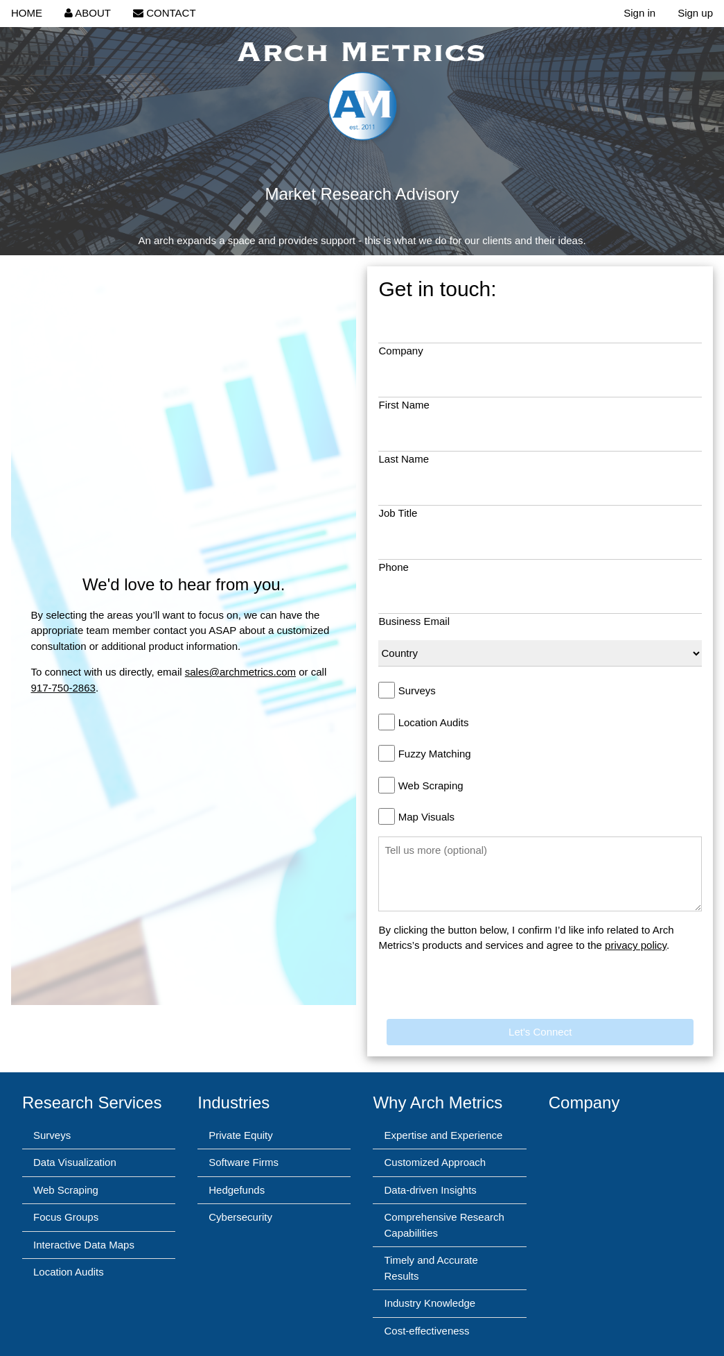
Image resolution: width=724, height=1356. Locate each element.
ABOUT (87, 13)
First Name (403, 405)
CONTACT (164, 13)
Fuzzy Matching (434, 753)
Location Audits (433, 722)
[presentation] (483, 992)
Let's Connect (540, 1032)
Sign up (695, 13)
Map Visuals (426, 817)
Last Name (403, 459)
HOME (26, 13)
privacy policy (635, 945)
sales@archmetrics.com (240, 672)
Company (400, 351)
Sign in (639, 13)
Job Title (397, 513)
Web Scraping (430, 785)
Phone (393, 567)
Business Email (414, 621)
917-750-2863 (62, 688)
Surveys (417, 690)
